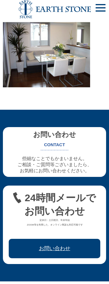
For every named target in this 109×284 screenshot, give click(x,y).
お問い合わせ (54, 248)
